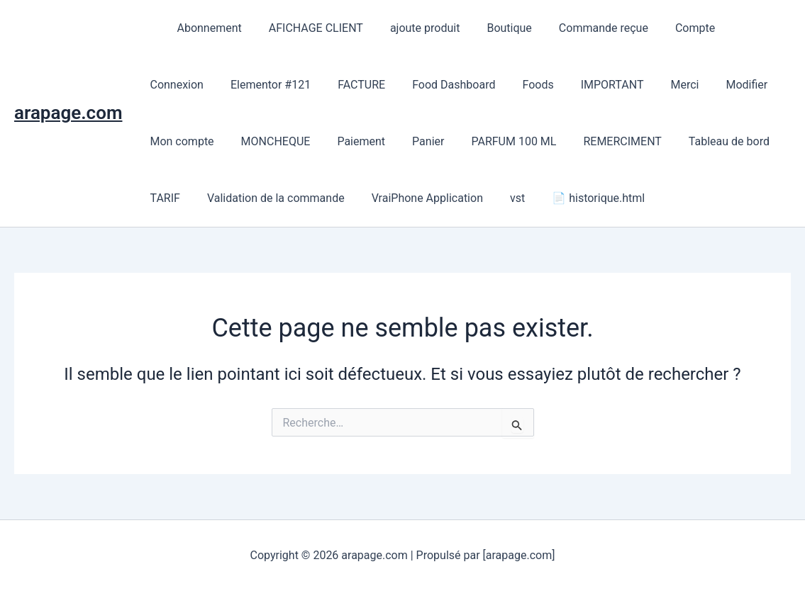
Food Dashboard (362, 84)
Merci (581, 84)
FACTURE (275, 84)
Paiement (264, 141)
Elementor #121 (188, 84)
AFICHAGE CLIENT (305, 28)
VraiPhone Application (363, 198)
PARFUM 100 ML (407, 141)
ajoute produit (410, 28)
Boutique (489, 28)
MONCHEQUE (182, 141)
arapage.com (68, 112)
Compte (667, 28)
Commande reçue (580, 28)
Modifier (639, 84)
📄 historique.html (526, 198)
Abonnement (202, 28)
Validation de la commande (216, 198)
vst (450, 198)
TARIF (693, 141)
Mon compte (714, 84)
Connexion (736, 28)
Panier (327, 141)
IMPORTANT (512, 84)
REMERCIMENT (512, 141)
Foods (442, 84)
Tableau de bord (614, 141)
